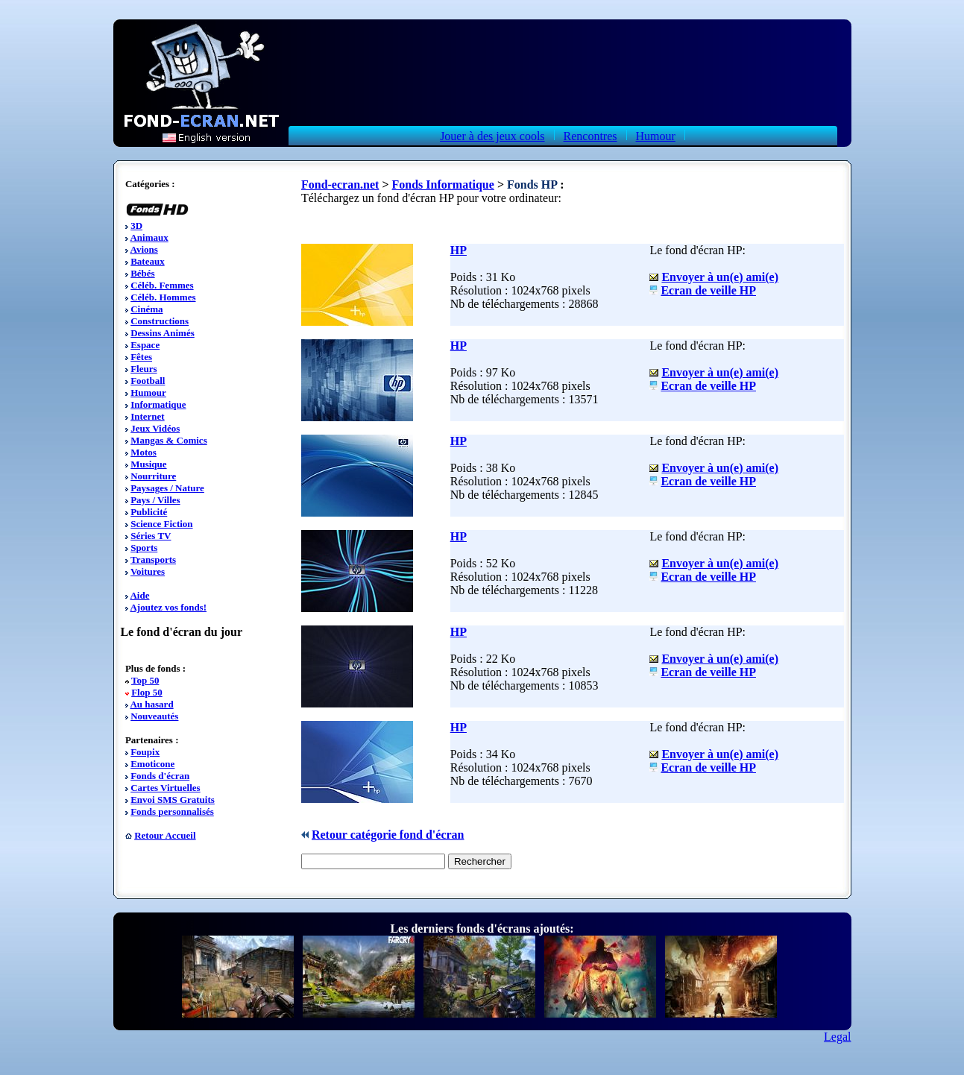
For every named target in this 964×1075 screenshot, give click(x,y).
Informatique (158, 404)
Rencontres (590, 136)
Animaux (149, 237)
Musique (148, 464)
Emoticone (152, 763)
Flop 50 (147, 692)
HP (458, 250)
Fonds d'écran (159, 775)
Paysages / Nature (167, 488)
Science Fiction (161, 523)
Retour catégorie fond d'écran (388, 834)
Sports (143, 547)
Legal (837, 1036)
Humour (655, 136)
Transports (153, 559)
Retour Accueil (164, 835)
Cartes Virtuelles (165, 787)
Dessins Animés (162, 332)
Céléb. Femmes (161, 285)
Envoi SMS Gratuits (172, 799)
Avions (143, 249)
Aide (139, 595)
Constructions (159, 321)
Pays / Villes (155, 499)
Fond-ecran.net (340, 184)
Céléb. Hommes (162, 297)
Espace (145, 344)
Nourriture (153, 476)
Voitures (147, 571)
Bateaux (147, 261)
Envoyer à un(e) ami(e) (719, 277)
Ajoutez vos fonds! (168, 607)
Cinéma (146, 309)
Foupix (145, 751)
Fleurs (143, 368)
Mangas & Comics (168, 440)
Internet (147, 416)
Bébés (142, 273)
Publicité (148, 511)
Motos (143, 452)
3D (136, 225)
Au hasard (151, 704)
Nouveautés (154, 716)
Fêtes (141, 356)
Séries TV (150, 535)
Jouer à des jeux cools (492, 136)
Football (147, 380)
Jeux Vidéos (155, 428)
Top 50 (145, 680)
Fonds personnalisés (172, 811)
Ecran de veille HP (708, 290)
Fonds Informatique (443, 184)
